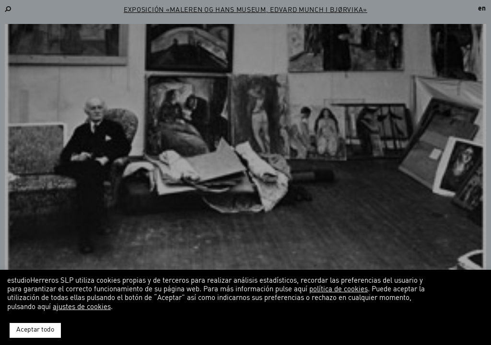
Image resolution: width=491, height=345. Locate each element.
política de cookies (338, 289)
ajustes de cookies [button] (82, 307)
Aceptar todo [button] (35, 330)
